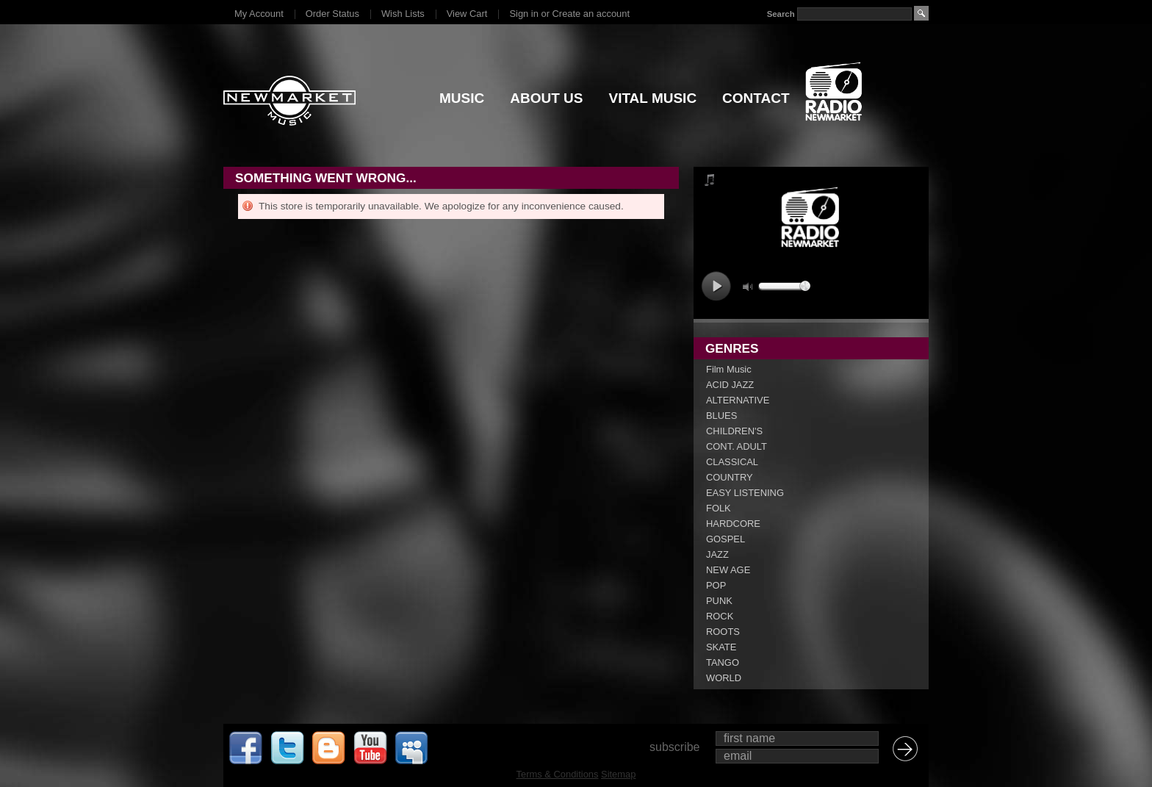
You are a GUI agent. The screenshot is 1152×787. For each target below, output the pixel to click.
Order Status (332, 13)
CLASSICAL (732, 461)
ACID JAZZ (730, 384)
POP (716, 585)
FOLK (718, 508)
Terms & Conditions (557, 774)
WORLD (723, 677)
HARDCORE (733, 523)
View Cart (467, 13)
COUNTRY (729, 477)
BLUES (721, 415)
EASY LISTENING (745, 492)
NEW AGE (728, 569)
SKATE (721, 647)
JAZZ (717, 554)
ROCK (719, 616)
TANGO (722, 662)
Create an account (591, 13)
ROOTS (723, 631)
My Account (259, 13)
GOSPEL (725, 539)
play (716, 286)
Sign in (523, 13)
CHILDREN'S (734, 430)
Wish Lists (403, 13)
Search (781, 14)
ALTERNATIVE (737, 400)
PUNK (719, 600)
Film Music (729, 369)
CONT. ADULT (736, 446)
